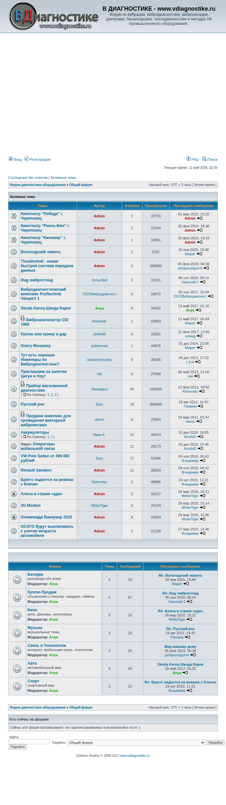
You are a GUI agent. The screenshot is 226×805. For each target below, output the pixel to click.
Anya (99, 308)
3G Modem (30, 505)
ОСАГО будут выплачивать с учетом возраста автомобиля (47, 531)
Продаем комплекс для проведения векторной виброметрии (46, 420)
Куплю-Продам (42, 592)
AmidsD (190, 437)
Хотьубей (99, 280)
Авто (32, 663)
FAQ (192, 159)
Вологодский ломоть (41, 252)
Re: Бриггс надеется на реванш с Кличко (180, 682)
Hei (99, 374)
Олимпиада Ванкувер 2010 (46, 517)
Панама (190, 406)
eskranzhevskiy (99, 360)
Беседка (35, 574)
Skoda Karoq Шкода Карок (46, 308)
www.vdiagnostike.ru (135, 755)
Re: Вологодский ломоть (180, 575)
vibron (99, 419)
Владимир (190, 460)
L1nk (190, 362)
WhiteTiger (190, 496)
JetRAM (99, 334)
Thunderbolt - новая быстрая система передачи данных (47, 266)
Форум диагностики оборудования (38, 185)
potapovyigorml (190, 268)
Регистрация (37, 159)
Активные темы (63, 177)
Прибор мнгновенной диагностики (44, 388)
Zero (99, 404)
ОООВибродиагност (99, 294)
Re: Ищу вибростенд (180, 593)
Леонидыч (99, 389)
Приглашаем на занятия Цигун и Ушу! (44, 373)
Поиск (209, 159)
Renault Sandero (36, 470)
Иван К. (99, 435)
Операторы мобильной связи (38, 446)
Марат (190, 254)
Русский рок (32, 404)
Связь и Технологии (47, 645)
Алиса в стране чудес (41, 494)
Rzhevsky (190, 391)
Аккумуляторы (35, 432)
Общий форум (80, 185)
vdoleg (190, 336)
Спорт (33, 681)
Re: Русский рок (180, 629)
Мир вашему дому (180, 646)
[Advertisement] (92, 81)
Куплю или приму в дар (43, 334)
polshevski (99, 346)
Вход (15, 159)
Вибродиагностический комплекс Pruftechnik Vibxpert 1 (43, 294)
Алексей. (99, 321)
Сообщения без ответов (28, 177)
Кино (32, 610)
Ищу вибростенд (37, 280)
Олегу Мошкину (36, 345)
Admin (99, 216)
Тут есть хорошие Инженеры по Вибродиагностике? (40, 359)
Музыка (35, 628)
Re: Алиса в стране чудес (180, 611)
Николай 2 (190, 282)
